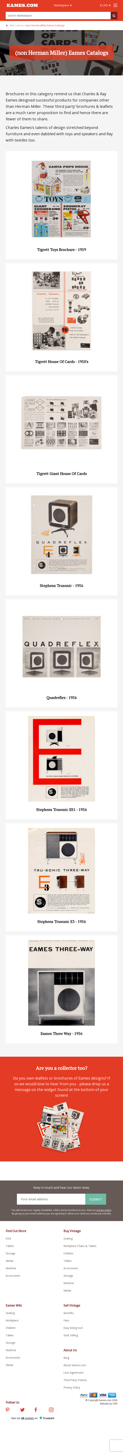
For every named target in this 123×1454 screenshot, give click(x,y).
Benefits (68, 1313)
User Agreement (73, 1372)
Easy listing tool (73, 1328)
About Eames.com (74, 1365)
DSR (8, 1238)
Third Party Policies (75, 1380)
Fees (66, 1320)
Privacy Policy (71, 1387)
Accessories (13, 1275)
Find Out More (16, 1231)
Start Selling (70, 1335)
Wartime (11, 1268)
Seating (68, 1238)
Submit (95, 1199)
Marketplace (63, 5)
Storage (10, 1253)
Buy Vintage (72, 1231)
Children (68, 1253)
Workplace (12, 1320)
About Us (70, 1350)
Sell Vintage (71, 1305)
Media (9, 1261)
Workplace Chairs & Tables (79, 1246)
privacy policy (103, 1210)
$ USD (105, 5)
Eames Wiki (14, 1305)
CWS (115, 1403)
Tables (10, 1246)
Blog (66, 1358)
